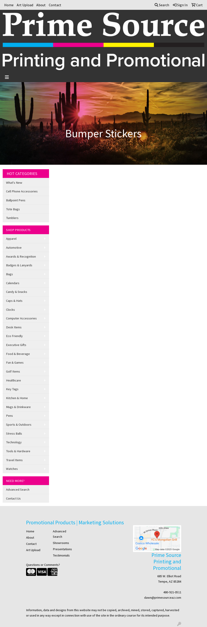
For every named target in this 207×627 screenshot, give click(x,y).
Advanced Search (17, 489)
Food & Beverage (18, 354)
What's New (14, 183)
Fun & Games (15, 362)
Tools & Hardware (18, 451)
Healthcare (13, 380)
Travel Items (14, 460)
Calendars (12, 283)
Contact (55, 5)
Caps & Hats (14, 301)
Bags (9, 274)
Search (162, 5)
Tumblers (12, 218)
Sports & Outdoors (18, 425)
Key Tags (12, 389)
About (41, 5)
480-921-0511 (172, 592)
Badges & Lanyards (19, 265)
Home (9, 5)
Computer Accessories (21, 318)
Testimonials (61, 555)
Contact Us (13, 498)
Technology (14, 442)
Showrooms (61, 543)
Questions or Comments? (43, 565)
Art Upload (25, 5)
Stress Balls (14, 433)
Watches (12, 469)
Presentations (62, 549)
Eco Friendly (14, 336)
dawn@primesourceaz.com (162, 598)
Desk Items (14, 327)
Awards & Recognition (21, 256)
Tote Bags (13, 209)
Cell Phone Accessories (22, 191)
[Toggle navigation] (7, 77)
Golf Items (13, 371)
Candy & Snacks (16, 292)
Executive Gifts (16, 345)
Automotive (14, 248)
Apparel (11, 239)
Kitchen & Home (17, 398)
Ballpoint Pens (15, 200)
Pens (9, 416)
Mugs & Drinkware (18, 407)
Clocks (10, 310)
